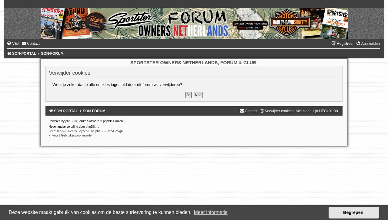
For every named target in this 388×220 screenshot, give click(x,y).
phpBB (70, 121)
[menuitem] (13, 43)
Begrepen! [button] (354, 212)
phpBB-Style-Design (109, 131)
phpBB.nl (92, 126)
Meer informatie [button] (210, 212)
